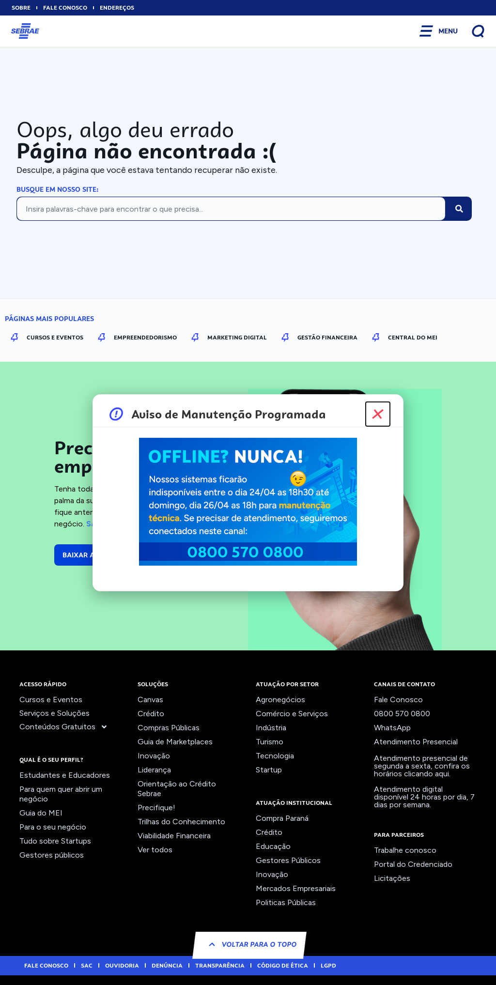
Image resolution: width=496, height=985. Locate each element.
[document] (248, 492)
